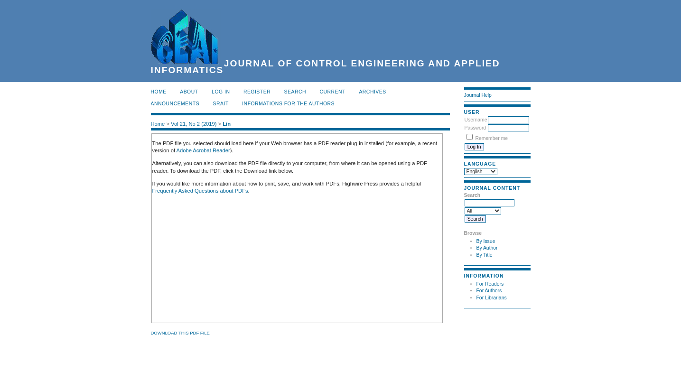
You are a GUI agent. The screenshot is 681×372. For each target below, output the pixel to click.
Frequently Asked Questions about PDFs (200, 191)
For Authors (489, 290)
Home (159, 91)
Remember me (491, 138)
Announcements (175, 103)
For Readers (490, 284)
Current (332, 91)
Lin (227, 124)
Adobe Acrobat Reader (203, 150)
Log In (221, 91)
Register (257, 91)
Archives (372, 91)
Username (476, 119)
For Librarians (491, 297)
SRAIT (221, 103)
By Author (487, 248)
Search (295, 91)
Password (475, 127)
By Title (484, 255)
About (189, 91)
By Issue (485, 241)
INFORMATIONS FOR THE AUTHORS (288, 103)
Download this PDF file (180, 332)
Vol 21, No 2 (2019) (193, 124)
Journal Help (478, 95)
